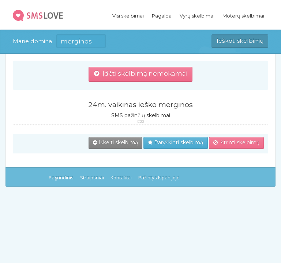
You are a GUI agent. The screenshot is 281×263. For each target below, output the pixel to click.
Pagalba (162, 16)
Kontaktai (121, 177)
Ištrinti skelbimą (236, 142)
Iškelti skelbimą (115, 142)
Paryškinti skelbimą (175, 142)
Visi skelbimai (128, 16)
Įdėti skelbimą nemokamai (140, 73)
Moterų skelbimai (243, 16)
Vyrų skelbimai (197, 16)
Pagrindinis (61, 177)
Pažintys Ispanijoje (159, 177)
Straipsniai (92, 177)
